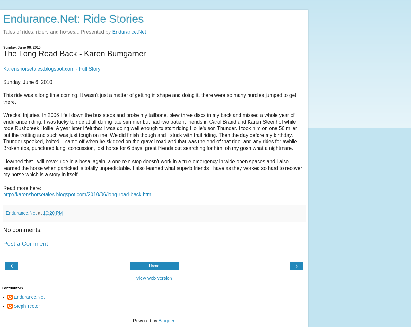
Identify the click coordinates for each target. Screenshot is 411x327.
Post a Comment (25, 243)
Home (154, 266)
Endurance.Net (129, 32)
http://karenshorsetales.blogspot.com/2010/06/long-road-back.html (78, 194)
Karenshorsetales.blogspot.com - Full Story (52, 69)
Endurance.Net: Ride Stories (73, 19)
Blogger (166, 320)
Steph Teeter (27, 306)
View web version (154, 278)
